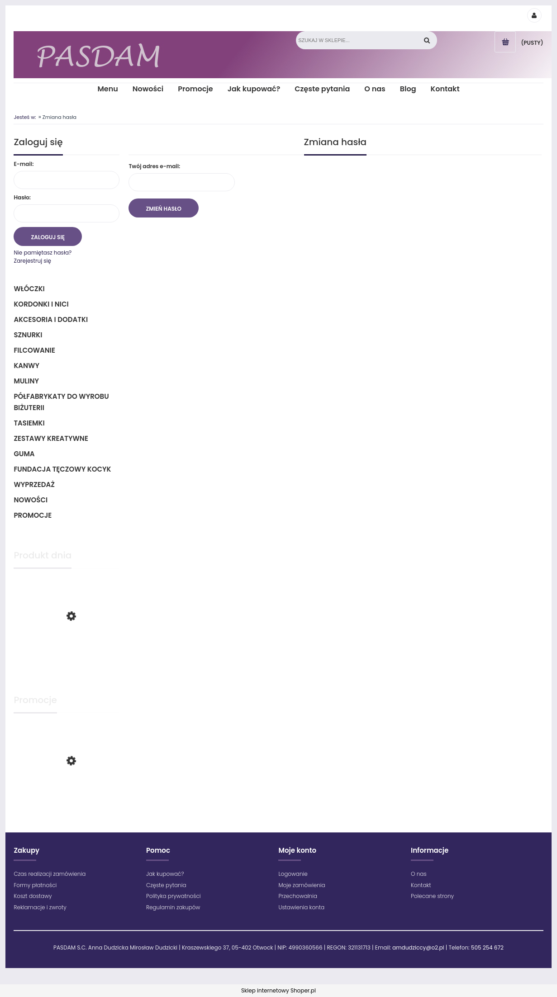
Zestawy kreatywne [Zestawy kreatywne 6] (51, 438)
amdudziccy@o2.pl (418, 947)
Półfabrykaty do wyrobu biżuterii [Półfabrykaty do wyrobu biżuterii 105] (61, 402)
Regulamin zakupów (173, 907)
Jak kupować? (165, 874)
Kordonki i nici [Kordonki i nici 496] (41, 304)
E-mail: (23, 164)
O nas (419, 874)
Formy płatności (35, 885)
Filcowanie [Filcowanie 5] (34, 350)
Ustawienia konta (301, 907)
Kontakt (421, 885)
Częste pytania (166, 885)
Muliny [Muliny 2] (26, 381)
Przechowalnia (297, 896)
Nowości (31, 500)
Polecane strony (432, 896)
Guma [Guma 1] (24, 453)
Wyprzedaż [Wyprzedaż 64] (34, 484)
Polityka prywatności (173, 896)
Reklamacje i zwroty (40, 907)
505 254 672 (487, 947)
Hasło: (22, 197)
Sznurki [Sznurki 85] (28, 335)
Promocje (33, 515)
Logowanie (292, 874)
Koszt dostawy (33, 896)
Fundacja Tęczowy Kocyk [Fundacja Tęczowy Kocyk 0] (62, 469)
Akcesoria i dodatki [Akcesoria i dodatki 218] (51, 319)
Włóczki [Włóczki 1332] (29, 288)
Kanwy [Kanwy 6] (26, 365)
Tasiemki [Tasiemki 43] (29, 423)
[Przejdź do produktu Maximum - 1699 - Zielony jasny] (66, 653)
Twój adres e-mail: (154, 166)
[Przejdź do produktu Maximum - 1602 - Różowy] (66, 795)
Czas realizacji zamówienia (50, 874)
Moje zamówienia (301, 885)
